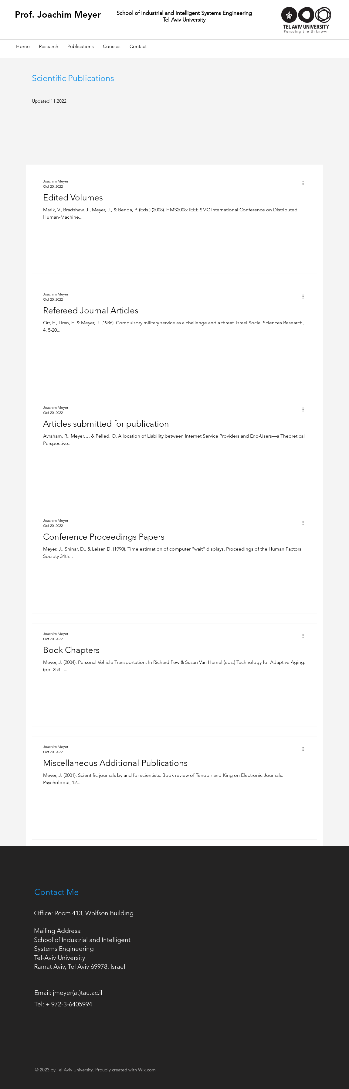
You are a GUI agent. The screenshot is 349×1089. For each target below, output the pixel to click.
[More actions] (305, 183)
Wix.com (147, 1070)
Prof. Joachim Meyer (58, 14)
